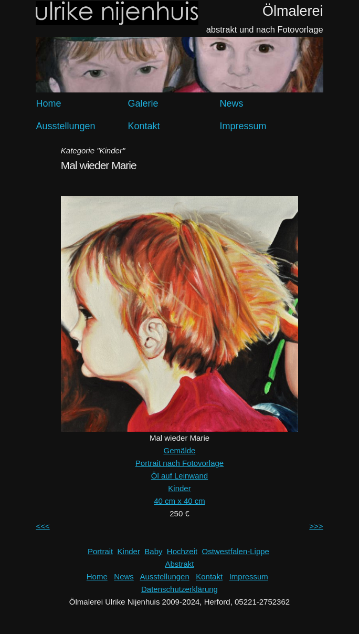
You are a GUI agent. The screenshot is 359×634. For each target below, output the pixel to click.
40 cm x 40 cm (179, 500)
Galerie (143, 103)
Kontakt (144, 126)
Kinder (179, 488)
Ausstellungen (65, 126)
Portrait (100, 551)
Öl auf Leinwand (179, 475)
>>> (316, 526)
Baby (153, 551)
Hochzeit (182, 551)
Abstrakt (179, 563)
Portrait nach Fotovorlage (179, 463)
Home (48, 103)
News (232, 103)
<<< (42, 526)
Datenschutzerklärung (179, 589)
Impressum (243, 126)
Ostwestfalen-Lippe (235, 551)
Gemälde (180, 450)
